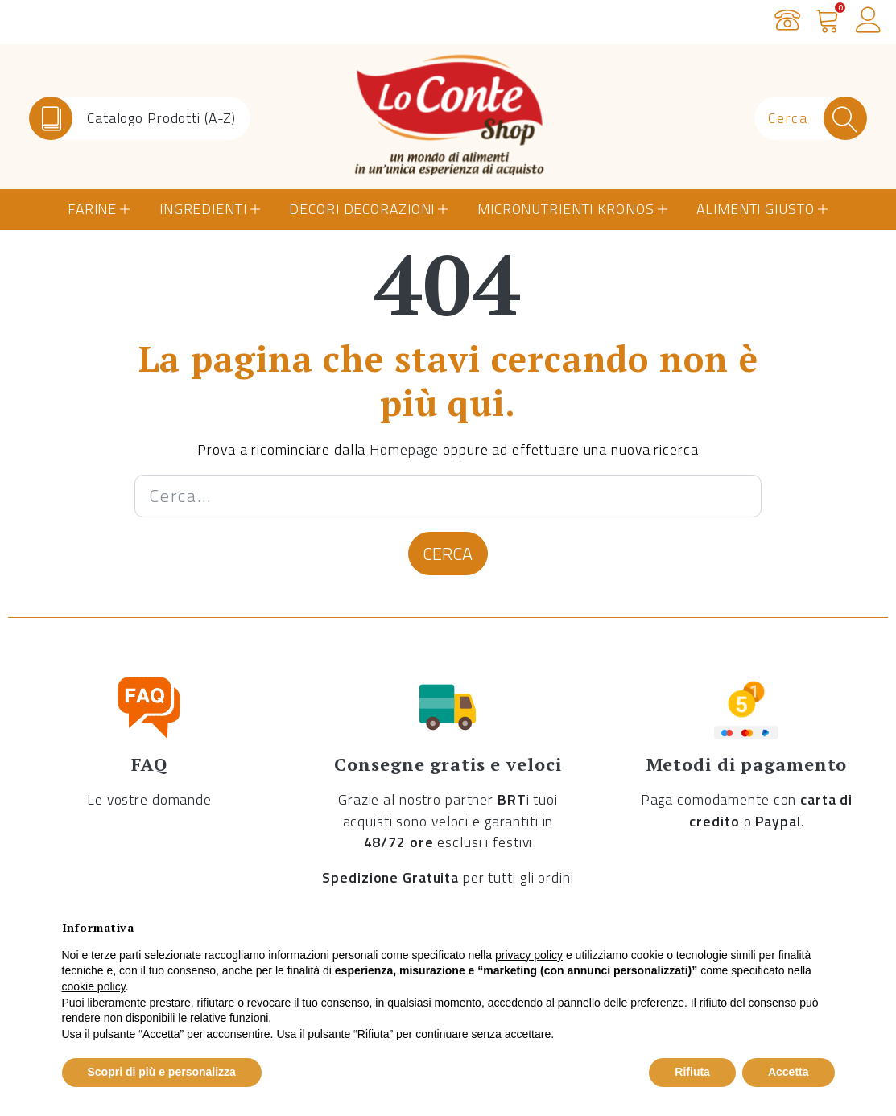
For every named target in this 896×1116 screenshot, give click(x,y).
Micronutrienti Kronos (565, 209)
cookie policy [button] (94, 986)
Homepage (404, 449)
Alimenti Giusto (755, 209)
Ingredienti (203, 209)
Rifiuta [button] (692, 1071)
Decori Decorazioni (362, 209)
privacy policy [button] (529, 955)
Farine (92, 209)
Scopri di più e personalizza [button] (162, 1071)
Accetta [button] (788, 1071)
